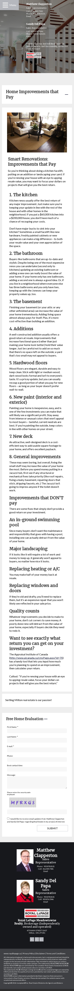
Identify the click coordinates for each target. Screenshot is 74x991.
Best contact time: (15, 765)
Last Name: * (12, 737)
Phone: (10, 756)
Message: (11, 775)
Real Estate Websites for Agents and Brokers (46, 985)
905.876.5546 (37, 31)
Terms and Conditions (55, 955)
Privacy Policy (28, 955)
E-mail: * (10, 746)
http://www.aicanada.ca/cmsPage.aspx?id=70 (36, 657)
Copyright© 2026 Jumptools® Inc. (16, 985)
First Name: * (12, 727)
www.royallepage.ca (12, 955)
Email (28, 16)
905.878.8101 (39, 14)
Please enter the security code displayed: (18, 795)
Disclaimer (40, 955)
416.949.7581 (37, 11)
